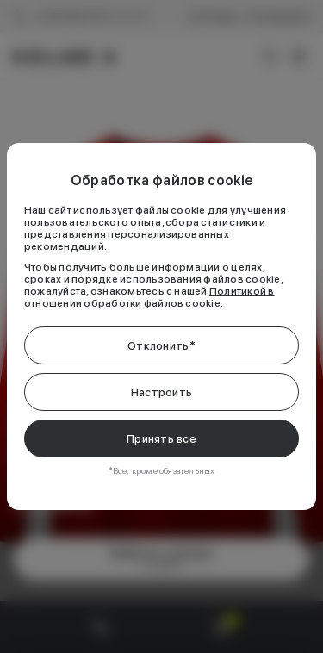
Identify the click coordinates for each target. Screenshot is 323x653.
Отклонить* (161, 345)
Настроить (161, 392)
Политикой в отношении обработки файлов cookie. (149, 297)
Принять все (161, 438)
